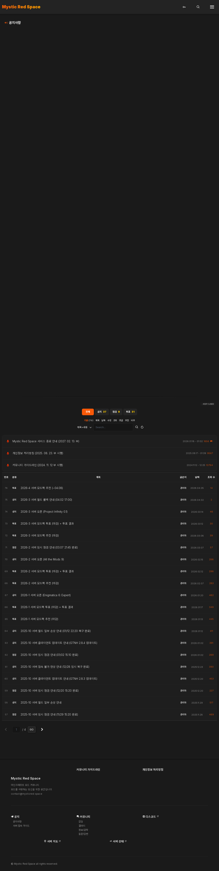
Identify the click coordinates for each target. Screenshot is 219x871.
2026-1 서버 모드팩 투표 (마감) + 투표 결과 (47, 608)
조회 (115, 421)
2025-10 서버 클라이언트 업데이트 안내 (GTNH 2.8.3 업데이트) (59, 679)
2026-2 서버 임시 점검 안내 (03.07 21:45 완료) (49, 548)
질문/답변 (84, 835)
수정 (109, 421)
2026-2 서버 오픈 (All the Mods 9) (42, 560)
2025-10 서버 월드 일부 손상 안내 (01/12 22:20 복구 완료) (56, 632)
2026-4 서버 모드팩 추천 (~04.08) (42, 489)
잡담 (81, 823)
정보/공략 (84, 831)
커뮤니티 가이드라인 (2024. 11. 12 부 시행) (37, 466)
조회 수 (211, 478)
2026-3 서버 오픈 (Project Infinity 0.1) (44, 512)
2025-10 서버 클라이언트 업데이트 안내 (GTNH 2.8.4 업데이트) (59, 644)
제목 (97, 421)
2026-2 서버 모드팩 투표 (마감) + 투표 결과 (47, 572)
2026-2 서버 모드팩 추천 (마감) (40, 584)
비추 (133, 421)
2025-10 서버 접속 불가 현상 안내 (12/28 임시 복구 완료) (55, 668)
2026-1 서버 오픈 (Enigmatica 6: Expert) (46, 596)
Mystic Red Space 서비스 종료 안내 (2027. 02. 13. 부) (45, 442)
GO (32, 730)
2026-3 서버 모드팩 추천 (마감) (40, 536)
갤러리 (82, 827)
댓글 (121, 421)
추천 (127, 421)
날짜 (103, 421)
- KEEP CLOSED (208, 405)
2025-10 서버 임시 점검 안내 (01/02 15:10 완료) (49, 656)
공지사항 (15, 22)
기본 (88, 421)
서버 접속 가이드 (22, 827)
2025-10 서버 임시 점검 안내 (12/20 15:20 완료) (50, 691)
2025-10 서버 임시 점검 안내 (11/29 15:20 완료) (49, 715)
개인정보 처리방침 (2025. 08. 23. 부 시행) (37, 454)
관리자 (183, 489)
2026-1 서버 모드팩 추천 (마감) (39, 620)
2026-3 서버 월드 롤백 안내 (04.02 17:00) (46, 501)
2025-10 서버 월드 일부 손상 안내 (41, 703)
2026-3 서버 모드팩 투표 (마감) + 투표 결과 (47, 524)
